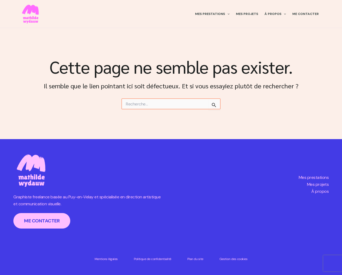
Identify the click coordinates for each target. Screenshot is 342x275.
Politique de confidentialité (152, 259)
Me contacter (305, 14)
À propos (275, 14)
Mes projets (247, 14)
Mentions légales (106, 259)
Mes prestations (212, 14)
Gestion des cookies (233, 259)
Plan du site (195, 259)
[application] (227, 14)
